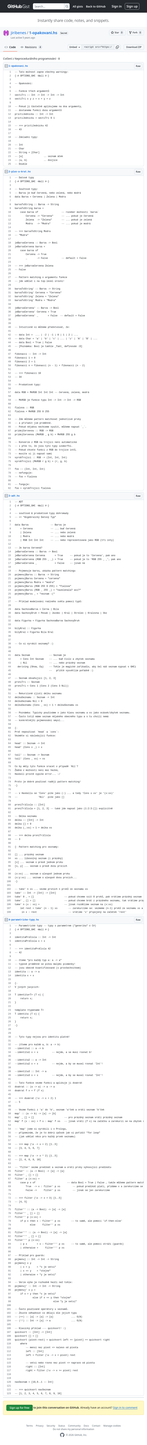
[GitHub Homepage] (62, 1435)
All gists (78, 6)
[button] (117, 47)
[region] (73, 118)
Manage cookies (112, 1425)
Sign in (117, 6)
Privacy (39, 1425)
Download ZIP (133, 47)
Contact (96, 1425)
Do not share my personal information (73, 1429)
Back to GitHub (95, 6)
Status (61, 1425)
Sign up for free (19, 1408)
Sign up (132, 6)
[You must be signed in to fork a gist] (135, 32)
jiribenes (18, 32)
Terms (29, 1425)
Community (74, 1425)
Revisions (31, 47)
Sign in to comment (125, 1407)
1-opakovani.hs (43, 32)
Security (51, 1425)
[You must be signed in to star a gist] (117, 32)
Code (10, 47)
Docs (86, 1425)
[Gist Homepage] (19, 6)
